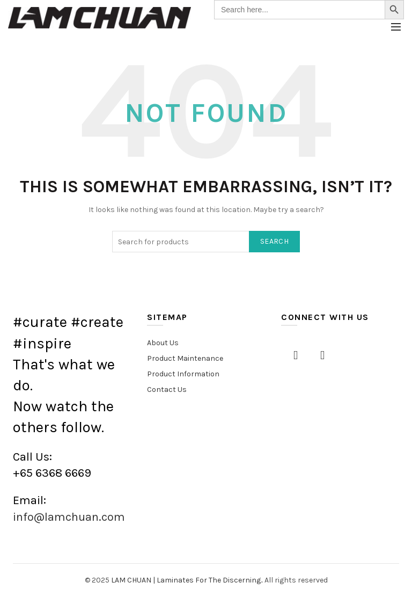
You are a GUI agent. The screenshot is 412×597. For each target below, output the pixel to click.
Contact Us (167, 389)
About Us (163, 342)
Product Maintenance (185, 358)
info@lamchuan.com (69, 517)
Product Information (183, 373)
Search (274, 241)
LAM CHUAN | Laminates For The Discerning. (186, 580)
